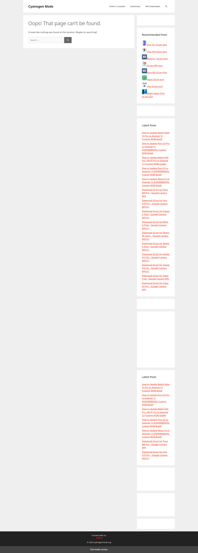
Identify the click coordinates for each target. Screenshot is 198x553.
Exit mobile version (99, 549)
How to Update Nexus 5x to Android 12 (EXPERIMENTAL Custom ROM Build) (155, 182)
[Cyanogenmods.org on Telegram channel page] (101, 538)
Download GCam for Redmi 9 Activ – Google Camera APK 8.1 (155, 246)
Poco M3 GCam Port (154, 72)
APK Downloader (152, 6)
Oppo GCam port (153, 79)
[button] (166, 6)
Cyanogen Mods (40, 6)
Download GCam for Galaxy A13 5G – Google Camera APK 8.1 (156, 257)
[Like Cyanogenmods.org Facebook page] (97, 538)
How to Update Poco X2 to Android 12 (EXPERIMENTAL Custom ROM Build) (155, 171)
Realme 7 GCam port (155, 58)
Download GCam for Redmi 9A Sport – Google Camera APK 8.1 (155, 236)
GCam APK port (152, 65)
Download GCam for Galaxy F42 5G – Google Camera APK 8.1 (156, 268)
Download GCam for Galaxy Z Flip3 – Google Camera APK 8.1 (156, 214)
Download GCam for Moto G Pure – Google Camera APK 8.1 (155, 225)
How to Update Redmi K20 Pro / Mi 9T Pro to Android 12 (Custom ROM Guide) (155, 160)
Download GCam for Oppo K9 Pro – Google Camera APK (155, 286)
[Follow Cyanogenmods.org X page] (99, 538)
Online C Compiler (117, 6)
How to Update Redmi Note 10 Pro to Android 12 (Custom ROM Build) (155, 136)
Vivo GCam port (152, 86)
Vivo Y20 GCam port (154, 51)
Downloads (135, 6)
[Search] (68, 40)
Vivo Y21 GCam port (154, 44)
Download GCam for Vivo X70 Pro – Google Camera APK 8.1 (154, 203)
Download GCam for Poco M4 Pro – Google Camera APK (155, 193)
